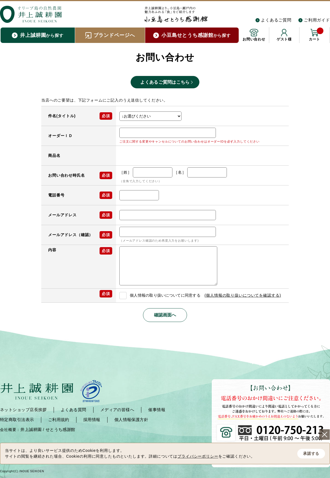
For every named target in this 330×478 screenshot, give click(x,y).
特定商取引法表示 (17, 419)
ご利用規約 (58, 419)
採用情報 (91, 419)
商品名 (54, 155)
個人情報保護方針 (131, 419)
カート (316, 34)
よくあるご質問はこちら (165, 82)
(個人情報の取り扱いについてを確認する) (243, 295)
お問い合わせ (254, 39)
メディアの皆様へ (117, 409)
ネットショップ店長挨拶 (23, 409)
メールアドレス (62, 215)
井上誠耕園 (31, 429)
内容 (52, 250)
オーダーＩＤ (60, 135)
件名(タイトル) (62, 116)
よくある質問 (73, 409)
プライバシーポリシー (197, 456)
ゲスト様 (284, 39)
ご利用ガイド (317, 20)
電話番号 (56, 195)
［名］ (180, 172)
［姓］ (125, 172)
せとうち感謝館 (60, 429)
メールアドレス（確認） (70, 235)
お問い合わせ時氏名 (66, 175)
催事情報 (156, 409)
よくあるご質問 (276, 20)
